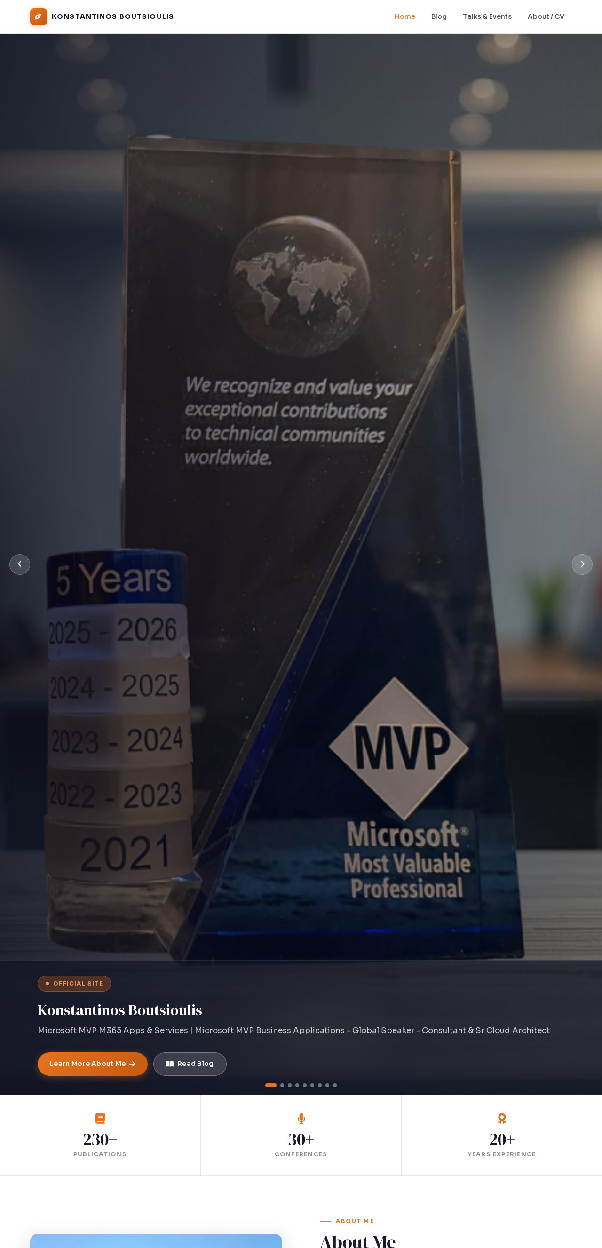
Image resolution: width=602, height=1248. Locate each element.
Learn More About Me (92, 1063)
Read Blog (190, 1063)
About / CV (546, 16)
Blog (439, 16)
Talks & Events (487, 16)
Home (405, 16)
